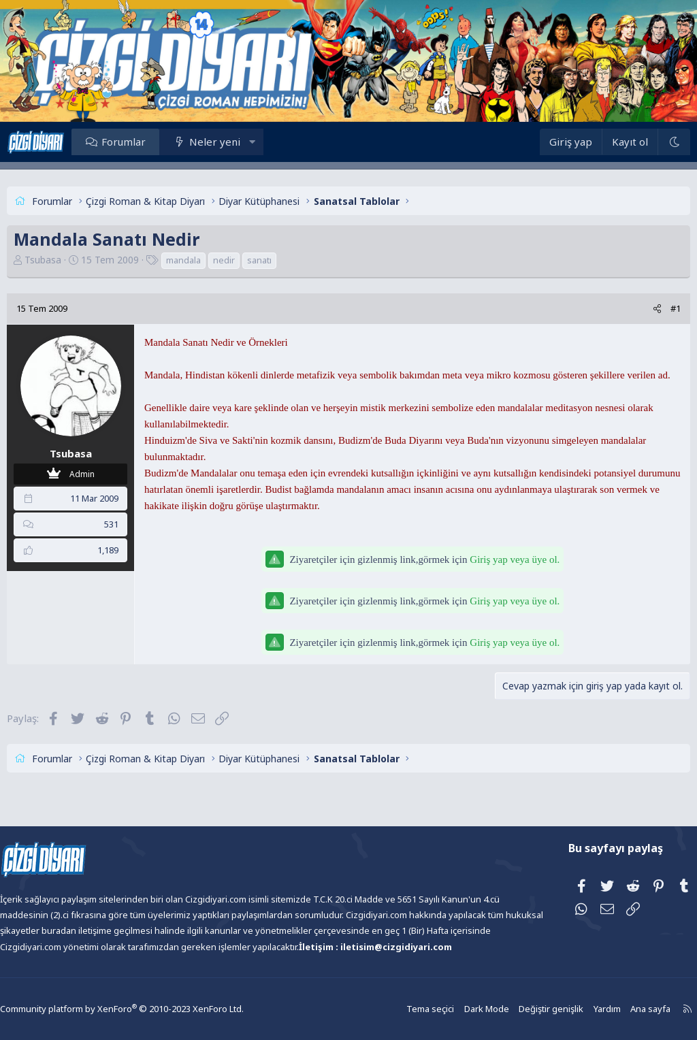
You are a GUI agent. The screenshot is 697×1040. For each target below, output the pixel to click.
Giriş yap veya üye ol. (515, 575)
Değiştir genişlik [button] (520, 1009)
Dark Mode (459, 1009)
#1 (651, 308)
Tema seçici (404, 1009)
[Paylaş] (632, 308)
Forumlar (148, 141)
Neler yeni (239, 141)
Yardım (574, 1009)
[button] (276, 142)
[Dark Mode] (649, 142)
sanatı (284, 260)
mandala (208, 260)
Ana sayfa (617, 1009)
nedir (248, 260)
